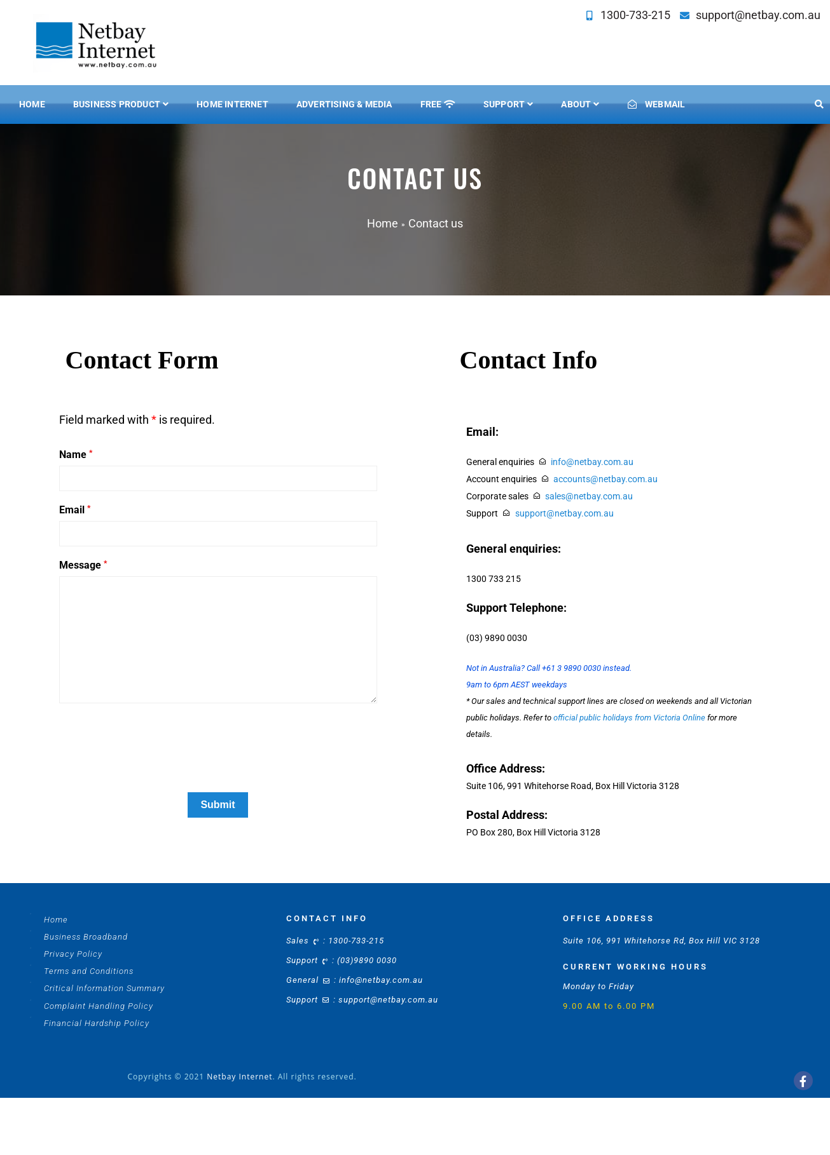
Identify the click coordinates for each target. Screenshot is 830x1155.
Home (32, 104)
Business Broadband (86, 937)
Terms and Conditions (89, 971)
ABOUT (576, 104)
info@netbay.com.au (592, 462)
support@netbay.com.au (756, 15)
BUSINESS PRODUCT (116, 104)
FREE (437, 104)
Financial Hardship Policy (96, 1023)
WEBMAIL (657, 104)
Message (83, 565)
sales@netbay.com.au (589, 496)
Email (74, 510)
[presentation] (155, 758)
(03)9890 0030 (367, 960)
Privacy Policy (73, 954)
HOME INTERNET (232, 104)
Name (75, 455)
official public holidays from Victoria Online (629, 717)
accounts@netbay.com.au (605, 479)
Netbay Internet (239, 1076)
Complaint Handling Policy (98, 1006)
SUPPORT (504, 104)
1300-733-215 (633, 15)
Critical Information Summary (104, 988)
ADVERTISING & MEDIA (344, 104)
